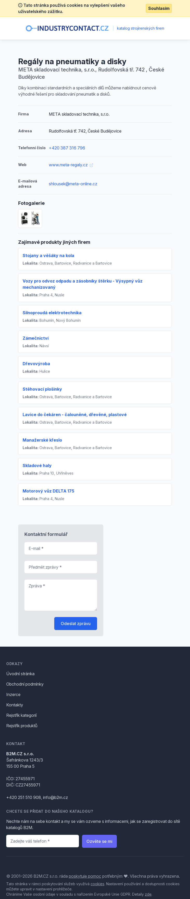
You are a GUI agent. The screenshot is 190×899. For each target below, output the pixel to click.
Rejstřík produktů (21, 725)
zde (148, 894)
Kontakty (14, 704)
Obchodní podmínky (25, 684)
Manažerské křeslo (42, 440)
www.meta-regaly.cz (71, 164)
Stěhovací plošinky (42, 389)
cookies (97, 884)
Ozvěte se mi (99, 841)
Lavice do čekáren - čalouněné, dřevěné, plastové (75, 414)
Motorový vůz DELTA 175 (48, 491)
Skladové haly (37, 465)
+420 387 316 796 (67, 147)
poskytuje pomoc (85, 876)
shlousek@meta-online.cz (73, 183)
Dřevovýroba (36, 363)
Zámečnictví (36, 338)
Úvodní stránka (20, 673)
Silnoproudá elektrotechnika (52, 312)
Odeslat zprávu (76, 623)
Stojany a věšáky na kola (48, 255)
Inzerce (13, 694)
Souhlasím (158, 8)
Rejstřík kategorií (21, 715)
